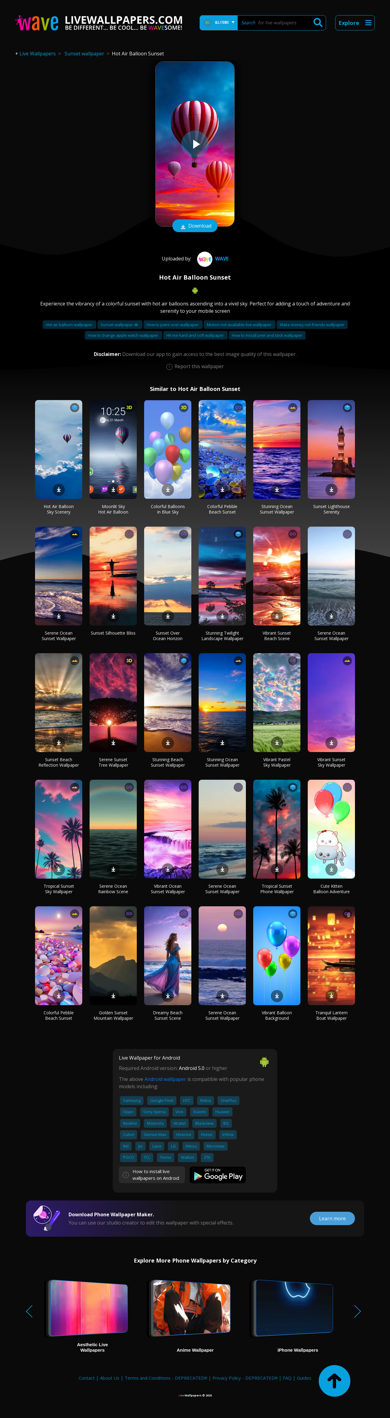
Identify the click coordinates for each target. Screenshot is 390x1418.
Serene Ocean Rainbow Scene (113, 888)
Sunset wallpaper (84, 53)
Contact (87, 1378)
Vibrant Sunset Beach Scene (277, 635)
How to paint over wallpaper (173, 324)
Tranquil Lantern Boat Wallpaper (331, 1015)
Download (195, 226)
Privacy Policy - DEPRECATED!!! (245, 1378)
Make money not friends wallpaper (312, 324)
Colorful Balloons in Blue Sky (168, 509)
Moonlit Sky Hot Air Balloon (113, 509)
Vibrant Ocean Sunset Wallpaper (168, 888)
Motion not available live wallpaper (239, 324)
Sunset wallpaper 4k (120, 324)
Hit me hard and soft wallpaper (195, 335)
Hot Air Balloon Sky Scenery (59, 509)
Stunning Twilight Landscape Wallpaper (222, 635)
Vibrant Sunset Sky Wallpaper (331, 762)
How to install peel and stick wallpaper (267, 335)
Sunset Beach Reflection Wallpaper (58, 762)
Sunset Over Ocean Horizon (168, 635)
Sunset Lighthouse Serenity (331, 509)
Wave (212, 258)
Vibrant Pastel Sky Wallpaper (277, 762)
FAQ (287, 1378)
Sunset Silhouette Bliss (113, 633)
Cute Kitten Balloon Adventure (331, 888)
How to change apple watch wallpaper (123, 335)
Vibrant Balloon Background (277, 1015)
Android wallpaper (165, 1079)
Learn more (332, 1218)
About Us (109, 1378)
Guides (304, 1378)
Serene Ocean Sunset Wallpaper (59, 635)
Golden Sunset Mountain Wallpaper (113, 1015)
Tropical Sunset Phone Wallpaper (277, 888)
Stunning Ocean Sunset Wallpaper (277, 509)
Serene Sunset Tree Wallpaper (113, 762)
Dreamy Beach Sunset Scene (168, 1015)
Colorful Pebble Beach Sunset (222, 509)
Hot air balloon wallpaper (69, 324)
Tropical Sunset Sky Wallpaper (59, 888)
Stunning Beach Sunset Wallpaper (168, 762)
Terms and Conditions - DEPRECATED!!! (166, 1378)
